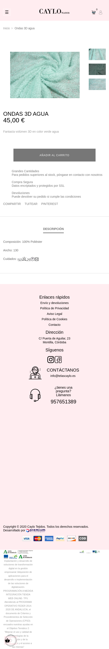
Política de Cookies (54, 319)
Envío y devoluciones (54, 303)
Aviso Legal (54, 314)
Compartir (12, 203)
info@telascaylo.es (63, 376)
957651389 (63, 402)
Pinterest (49, 203)
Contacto (54, 324)
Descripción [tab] (53, 229)
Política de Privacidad (54, 308)
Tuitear (31, 203)
